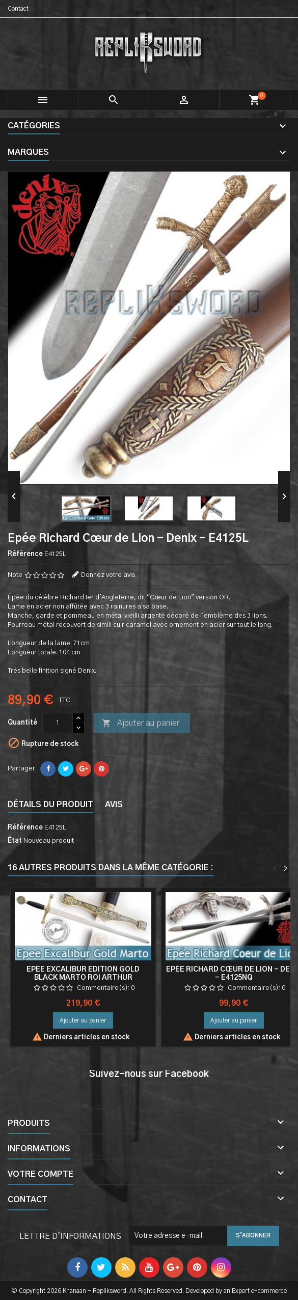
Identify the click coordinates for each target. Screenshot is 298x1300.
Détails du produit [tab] (50, 804)
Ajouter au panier (140, 723)
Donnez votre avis (108, 575)
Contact (18, 9)
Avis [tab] (114, 804)
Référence (25, 554)
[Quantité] (57, 723)
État (15, 841)
